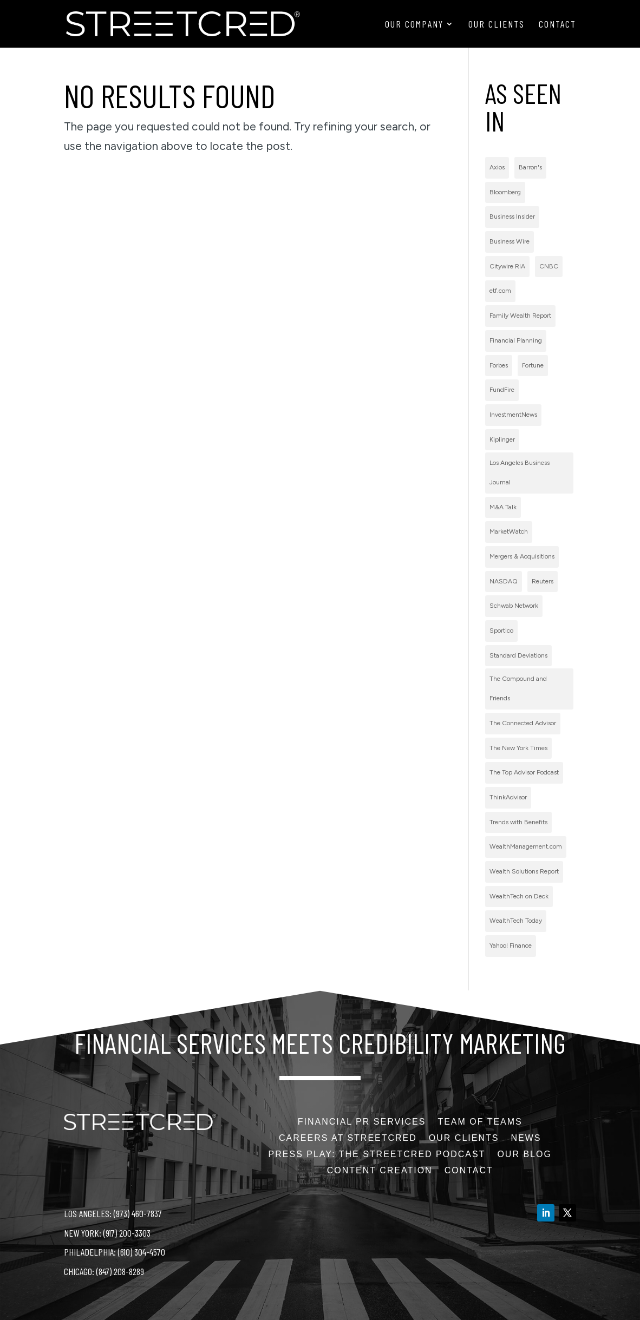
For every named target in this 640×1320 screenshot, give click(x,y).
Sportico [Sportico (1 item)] (501, 630)
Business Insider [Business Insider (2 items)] (512, 216)
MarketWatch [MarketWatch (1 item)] (508, 531)
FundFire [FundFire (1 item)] (501, 389)
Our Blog (524, 1155)
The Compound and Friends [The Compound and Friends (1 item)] (518, 688)
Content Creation (380, 1171)
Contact (557, 25)
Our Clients (496, 25)
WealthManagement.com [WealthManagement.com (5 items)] (525, 846)
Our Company (414, 25)
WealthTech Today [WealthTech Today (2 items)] (515, 920)
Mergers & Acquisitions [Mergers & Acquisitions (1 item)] (521, 556)
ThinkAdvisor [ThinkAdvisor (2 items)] (508, 797)
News (526, 1138)
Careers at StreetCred (348, 1138)
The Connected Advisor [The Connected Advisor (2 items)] (522, 723)
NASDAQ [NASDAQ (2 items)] (503, 581)
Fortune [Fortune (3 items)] (533, 365)
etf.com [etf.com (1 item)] (500, 290)
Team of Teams (479, 1122)
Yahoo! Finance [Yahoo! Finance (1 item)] (510, 945)
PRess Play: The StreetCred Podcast (377, 1155)
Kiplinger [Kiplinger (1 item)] (502, 439)
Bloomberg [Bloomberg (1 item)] (505, 192)
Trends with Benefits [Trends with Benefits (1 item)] (518, 822)
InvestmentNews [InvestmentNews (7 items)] (513, 414)
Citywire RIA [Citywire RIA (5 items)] (507, 266)
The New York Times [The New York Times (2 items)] (518, 748)
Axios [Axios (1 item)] (497, 167)
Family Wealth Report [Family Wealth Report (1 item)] (520, 315)
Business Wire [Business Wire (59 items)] (509, 241)
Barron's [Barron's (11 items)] (530, 167)
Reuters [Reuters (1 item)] (542, 581)
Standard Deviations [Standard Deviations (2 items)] (518, 655)
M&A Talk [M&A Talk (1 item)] (503, 507)
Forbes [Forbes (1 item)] (498, 365)
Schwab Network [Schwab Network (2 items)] (513, 605)
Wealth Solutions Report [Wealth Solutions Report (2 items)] (524, 871)
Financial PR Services (362, 1122)
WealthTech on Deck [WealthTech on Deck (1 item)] (518, 896)
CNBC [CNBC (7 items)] (548, 266)
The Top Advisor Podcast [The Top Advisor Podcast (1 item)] (524, 772)
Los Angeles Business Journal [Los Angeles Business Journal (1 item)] (519, 472)
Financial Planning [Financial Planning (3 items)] (515, 340)
